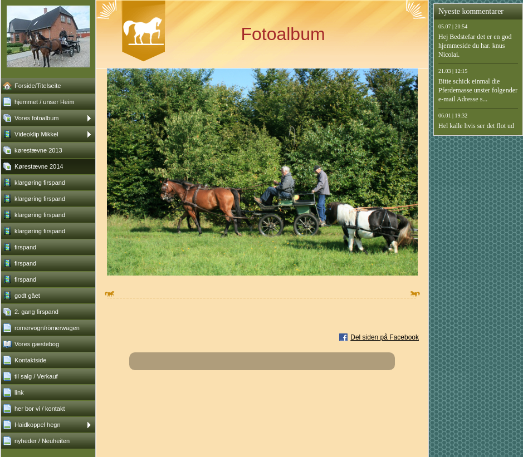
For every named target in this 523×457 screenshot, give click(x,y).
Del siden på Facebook (384, 337)
